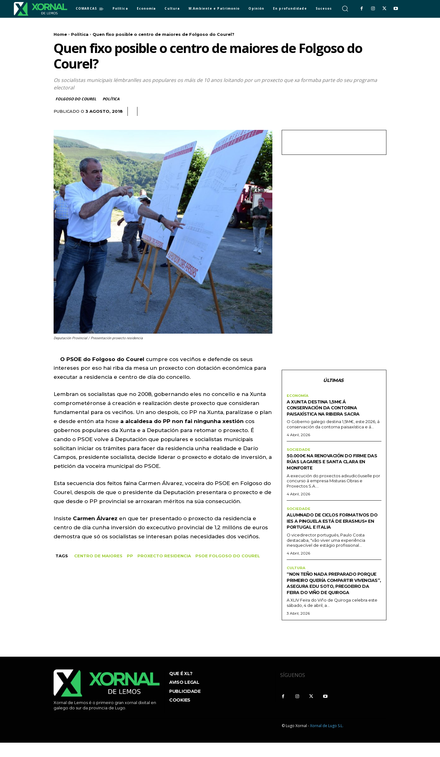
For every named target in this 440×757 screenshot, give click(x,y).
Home (60, 34)
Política (79, 34)
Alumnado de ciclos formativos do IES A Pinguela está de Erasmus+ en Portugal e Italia (333, 525)
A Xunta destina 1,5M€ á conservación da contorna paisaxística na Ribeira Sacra (331, 408)
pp (130, 555)
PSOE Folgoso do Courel (227, 555)
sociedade (299, 451)
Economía (298, 396)
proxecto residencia (164, 555)
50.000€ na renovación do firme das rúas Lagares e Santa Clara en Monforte (326, 463)
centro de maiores (98, 555)
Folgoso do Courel (76, 99)
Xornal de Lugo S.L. (326, 740)
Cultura (296, 576)
